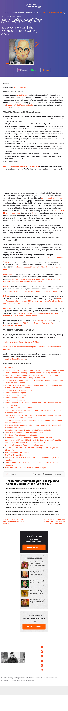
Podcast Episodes (19, 87)
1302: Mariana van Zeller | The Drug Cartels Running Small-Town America (37, 601)
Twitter (45, 652)
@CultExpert (22, 95)
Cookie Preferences (18, 680)
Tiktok (44, 670)
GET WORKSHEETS (34, 547)
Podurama (61, 661)
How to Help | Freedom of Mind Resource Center (24, 432)
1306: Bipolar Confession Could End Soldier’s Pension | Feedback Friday (37, 563)
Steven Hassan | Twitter (14, 398)
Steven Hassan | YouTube (15, 400)
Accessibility (30, 680)
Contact (30, 666)
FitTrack (6, 296)
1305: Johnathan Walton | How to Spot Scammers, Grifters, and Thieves (37, 573)
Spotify (60, 647)
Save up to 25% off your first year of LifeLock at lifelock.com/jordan (34, 291)
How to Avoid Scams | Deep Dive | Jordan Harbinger (25, 467)
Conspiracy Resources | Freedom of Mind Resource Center (28, 430)
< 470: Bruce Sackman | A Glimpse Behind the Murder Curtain (14, 521)
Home (29, 642)
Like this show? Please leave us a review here (21, 166)
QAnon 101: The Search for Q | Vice (18, 408)
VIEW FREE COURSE (34, 627)
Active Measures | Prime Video (17, 452)
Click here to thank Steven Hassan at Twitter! (21, 342)
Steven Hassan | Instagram (15, 393)
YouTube (45, 666)
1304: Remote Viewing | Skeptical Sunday (37, 581)
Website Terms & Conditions (38, 678)
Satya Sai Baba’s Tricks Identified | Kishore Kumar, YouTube (28, 437)
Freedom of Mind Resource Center (18, 390)
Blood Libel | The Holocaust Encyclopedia (21, 435)
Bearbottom (8, 274)
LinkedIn (45, 661)
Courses (30, 656)
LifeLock (6, 286)
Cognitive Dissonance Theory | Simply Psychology (24, 445)
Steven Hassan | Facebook (15, 395)
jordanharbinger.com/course (51, 257)
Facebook (46, 647)
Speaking (30, 661)
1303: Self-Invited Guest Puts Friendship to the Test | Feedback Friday (37, 591)
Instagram (46, 656)
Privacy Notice (53, 678)
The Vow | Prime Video (14, 455)
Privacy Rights (5, 680)
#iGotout (9, 368)
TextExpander (8, 262)
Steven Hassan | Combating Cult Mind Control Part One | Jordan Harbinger (34, 370)
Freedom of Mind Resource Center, (20, 105)
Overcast (61, 657)
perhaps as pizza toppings (51, 198)
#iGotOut (7, 107)
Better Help (7, 308)
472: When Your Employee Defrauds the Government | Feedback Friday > (54, 521)
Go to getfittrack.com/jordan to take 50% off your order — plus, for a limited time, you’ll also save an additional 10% (33, 301)
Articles (30, 647)
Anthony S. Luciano (44, 320)
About (29, 652)
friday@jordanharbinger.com (14, 359)
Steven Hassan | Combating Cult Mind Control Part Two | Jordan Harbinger (34, 373)
